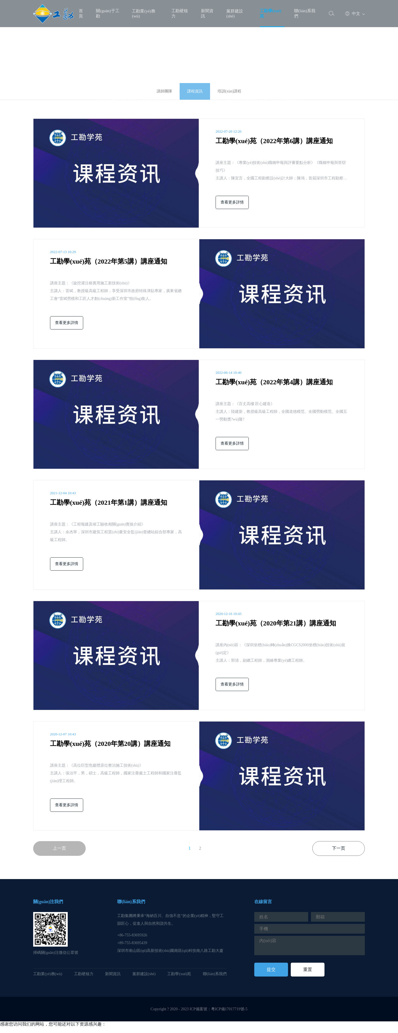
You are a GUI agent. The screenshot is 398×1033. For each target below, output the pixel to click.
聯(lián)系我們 (304, 13)
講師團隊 (164, 91)
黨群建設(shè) (234, 13)
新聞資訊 (207, 13)
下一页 (338, 848)
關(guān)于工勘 (107, 13)
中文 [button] (352, 13)
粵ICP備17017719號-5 (229, 1009)
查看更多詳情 (232, 202)
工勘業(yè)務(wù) (143, 13)
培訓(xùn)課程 (229, 91)
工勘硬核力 (179, 13)
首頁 (81, 13)
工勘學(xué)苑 (270, 13)
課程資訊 (195, 91)
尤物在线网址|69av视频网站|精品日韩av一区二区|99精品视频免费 (63, 1029)
